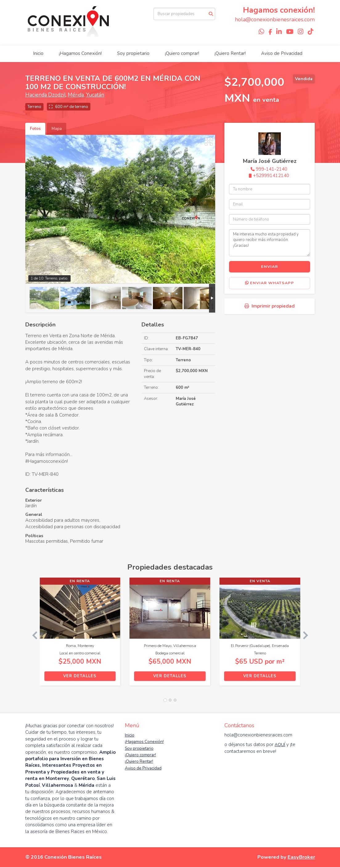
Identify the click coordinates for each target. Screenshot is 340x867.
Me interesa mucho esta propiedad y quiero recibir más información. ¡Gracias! (269, 242)
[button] (32, 635)
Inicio (38, 53)
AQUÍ (280, 745)
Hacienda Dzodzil (45, 94)
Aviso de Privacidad (281, 53)
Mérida (76, 94)
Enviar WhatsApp (269, 283)
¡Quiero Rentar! (230, 53)
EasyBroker (301, 857)
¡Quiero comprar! (182, 53)
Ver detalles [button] (79, 676)
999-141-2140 (271, 169)
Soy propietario (133, 53)
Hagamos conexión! (279, 10)
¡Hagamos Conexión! (80, 53)
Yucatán (95, 94)
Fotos (35, 128)
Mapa (56, 128)
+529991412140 (271, 175)
